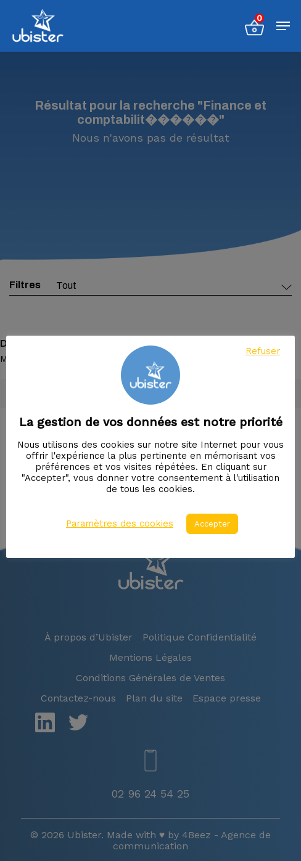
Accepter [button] (212, 523)
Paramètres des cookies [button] (119, 523)
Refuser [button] (262, 351)
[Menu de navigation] (283, 26)
